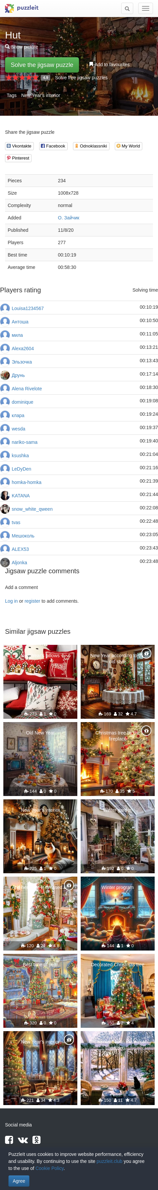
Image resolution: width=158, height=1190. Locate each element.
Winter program (117, 887)
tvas (16, 522)
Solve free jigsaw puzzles (81, 77)
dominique (22, 402)
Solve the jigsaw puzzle (42, 65)
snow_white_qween (32, 509)
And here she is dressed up (40, 887)
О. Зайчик (68, 217)
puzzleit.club (110, 1161)
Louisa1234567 (28, 308)
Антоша (20, 321)
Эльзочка (22, 362)
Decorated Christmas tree (118, 964)
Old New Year (40, 732)
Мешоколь (23, 535)
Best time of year (40, 964)
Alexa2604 (23, 348)
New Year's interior (40, 95)
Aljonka (19, 562)
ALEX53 (20, 549)
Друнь (18, 375)
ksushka (20, 455)
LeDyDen (21, 469)
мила (17, 335)
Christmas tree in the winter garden (117, 1045)
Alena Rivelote (27, 388)
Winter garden (118, 810)
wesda (18, 428)
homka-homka (27, 482)
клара (18, 415)
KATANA (21, 495)
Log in (11, 601)
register (32, 601)
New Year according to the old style (117, 658)
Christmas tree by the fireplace (117, 735)
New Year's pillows (40, 655)
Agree (19, 1181)
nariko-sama (24, 442)
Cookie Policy (49, 1168)
